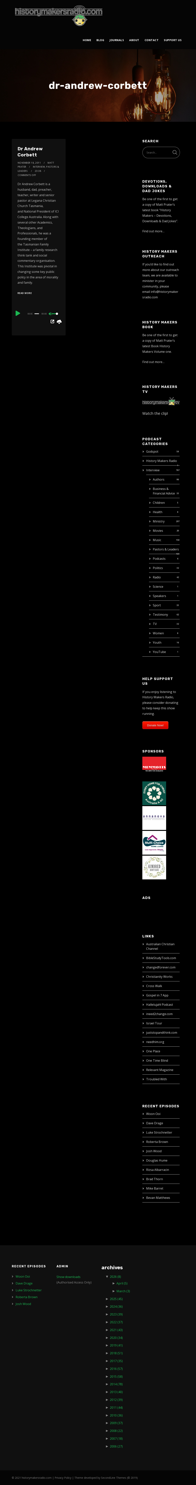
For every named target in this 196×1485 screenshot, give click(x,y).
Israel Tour (154, 1023)
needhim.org (155, 1042)
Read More (25, 293)
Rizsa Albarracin (157, 1170)
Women (158, 633)
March (123, 1291)
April (121, 1283)
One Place (153, 1051)
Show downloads (68, 1277)
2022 (116, 1322)
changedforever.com (160, 967)
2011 (116, 1407)
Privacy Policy (63, 1477)
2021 (116, 1330)
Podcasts (159, 559)
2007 (116, 1438)
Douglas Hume (156, 1160)
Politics (158, 568)
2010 (116, 1415)
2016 (116, 1369)
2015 (116, 1376)
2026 (115, 1277)
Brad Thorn (154, 1179)
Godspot (152, 451)
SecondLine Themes (113, 1477)
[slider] (36, 313)
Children (159, 503)
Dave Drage (154, 1123)
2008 (116, 1431)
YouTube (159, 652)
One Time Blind (157, 1060)
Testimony (160, 614)
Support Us (173, 40)
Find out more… (153, 231)
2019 (116, 1345)
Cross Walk (154, 986)
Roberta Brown (157, 1142)
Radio (157, 577)
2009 (116, 1423)
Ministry (159, 521)
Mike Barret (154, 1188)
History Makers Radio (161, 461)
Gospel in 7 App (157, 995)
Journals (116, 40)
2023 (116, 1314)
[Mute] (51, 314)
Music (157, 540)
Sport (157, 605)
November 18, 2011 (29, 162)
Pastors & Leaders (166, 549)
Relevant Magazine (159, 1070)
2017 (116, 1361)
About (134, 40)
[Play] (18, 313)
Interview (152, 470)
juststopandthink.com (161, 1032)
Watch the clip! (155, 413)
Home (87, 40)
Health (157, 512)
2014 (116, 1384)
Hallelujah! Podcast (159, 1004)
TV (155, 624)
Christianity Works (159, 977)
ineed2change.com (159, 1014)
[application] (39, 313)
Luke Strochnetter (159, 1132)
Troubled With (156, 1079)
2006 (116, 1446)
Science (158, 586)
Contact (152, 40)
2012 (116, 1400)
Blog (100, 40)
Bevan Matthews (158, 1198)
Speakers (159, 596)
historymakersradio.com (37, 1477)
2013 (116, 1392)
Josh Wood (154, 1151)
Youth (157, 642)
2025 (116, 1299)
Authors (158, 479)
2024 (116, 1306)
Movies (158, 531)
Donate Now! (155, 725)
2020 (116, 1338)
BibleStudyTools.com (161, 958)
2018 (116, 1353)
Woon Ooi (153, 1114)
